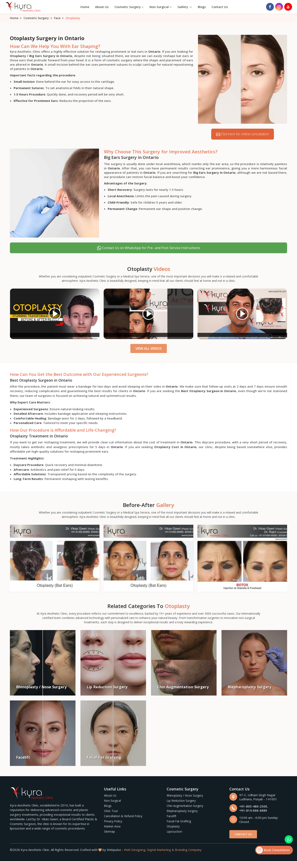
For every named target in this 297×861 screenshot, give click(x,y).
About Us (102, 7)
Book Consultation (273, 850)
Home (84, 7)
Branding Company (188, 850)
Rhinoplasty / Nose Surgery (185, 795)
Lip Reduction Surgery (181, 801)
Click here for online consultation (242, 134)
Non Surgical (112, 801)
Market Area (112, 826)
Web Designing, (135, 850)
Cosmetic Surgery (129, 7)
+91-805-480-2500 (253, 806)
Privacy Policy (113, 821)
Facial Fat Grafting (179, 821)
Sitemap (109, 831)
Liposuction (174, 831)
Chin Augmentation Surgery (185, 806)
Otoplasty (173, 826)
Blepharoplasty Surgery (182, 811)
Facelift (171, 816)
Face (57, 18)
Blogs (202, 7)
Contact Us (220, 7)
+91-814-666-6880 (253, 810)
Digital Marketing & (160, 850)
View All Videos (149, 348)
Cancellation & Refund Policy (123, 816)
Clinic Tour (111, 811)
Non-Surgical (161, 7)
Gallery (185, 7)
